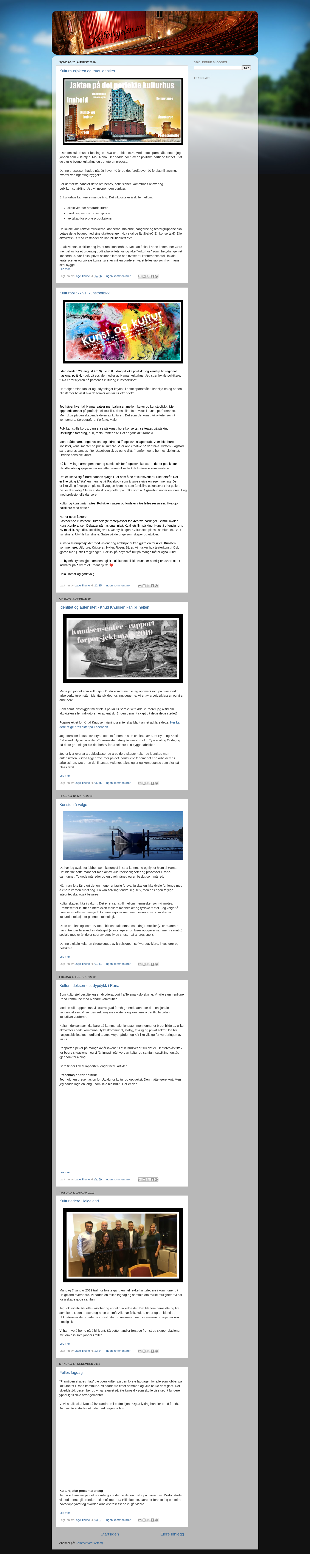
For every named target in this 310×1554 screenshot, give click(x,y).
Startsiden (110, 1534)
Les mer (64, 269)
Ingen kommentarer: (118, 276)
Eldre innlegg (172, 1534)
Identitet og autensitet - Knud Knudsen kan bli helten (104, 607)
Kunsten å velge (73, 805)
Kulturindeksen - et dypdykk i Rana (89, 985)
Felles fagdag (71, 1372)
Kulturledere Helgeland (79, 1201)
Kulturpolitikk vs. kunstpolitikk (84, 293)
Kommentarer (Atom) (89, 1543)
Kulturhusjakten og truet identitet (87, 71)
